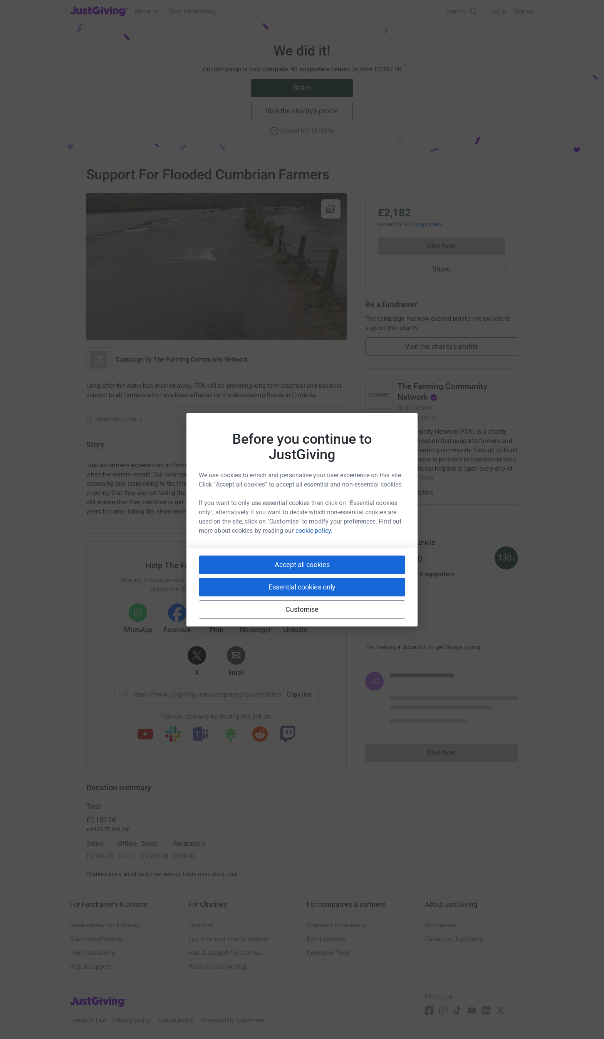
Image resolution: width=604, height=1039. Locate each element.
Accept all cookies (302, 565)
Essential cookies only (302, 587)
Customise (302, 609)
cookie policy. (313, 530)
